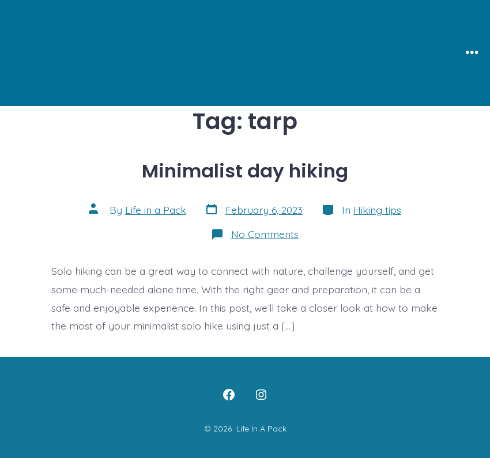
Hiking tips (377, 209)
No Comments (265, 234)
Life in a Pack (155, 209)
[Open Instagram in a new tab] (261, 394)
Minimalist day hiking (245, 171)
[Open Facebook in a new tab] (229, 394)
